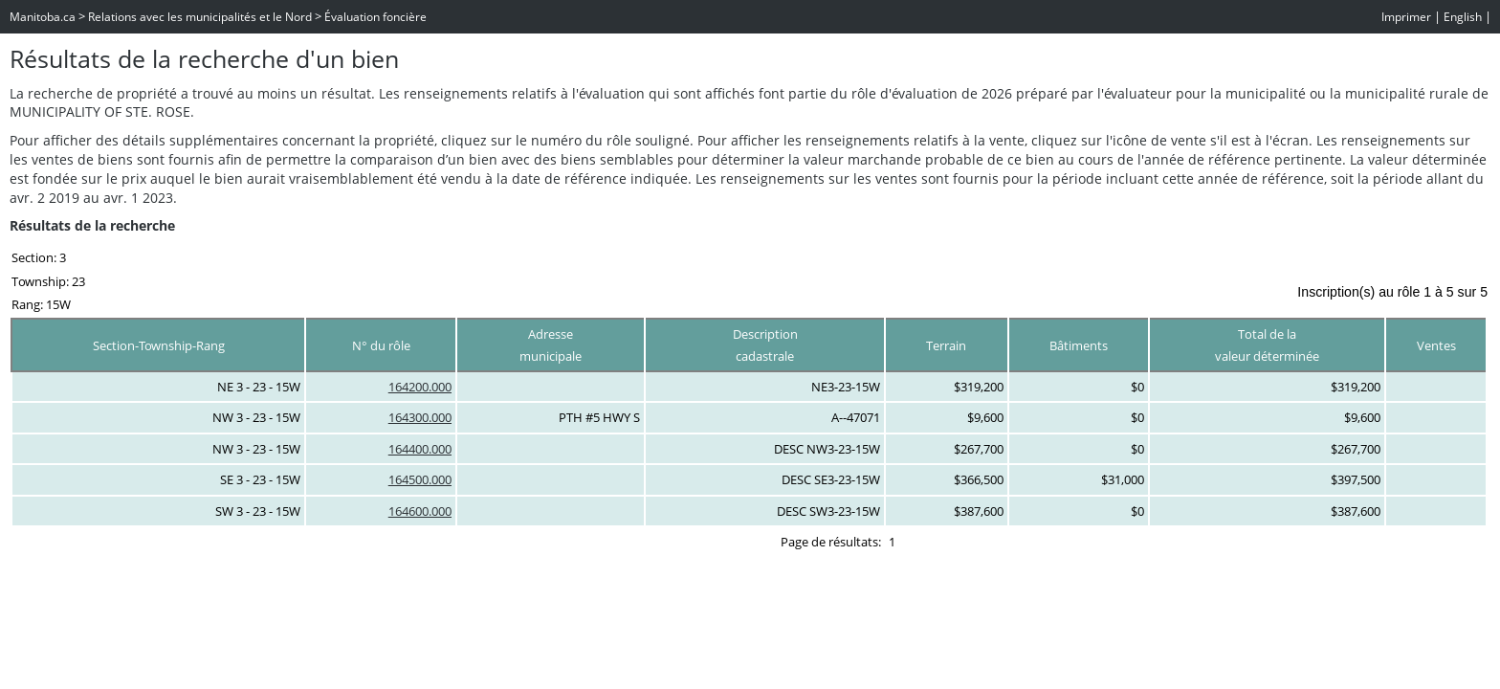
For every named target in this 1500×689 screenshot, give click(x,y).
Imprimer (1406, 17)
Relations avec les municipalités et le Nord (200, 17)
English (1463, 17)
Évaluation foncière (375, 17)
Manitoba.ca (43, 17)
